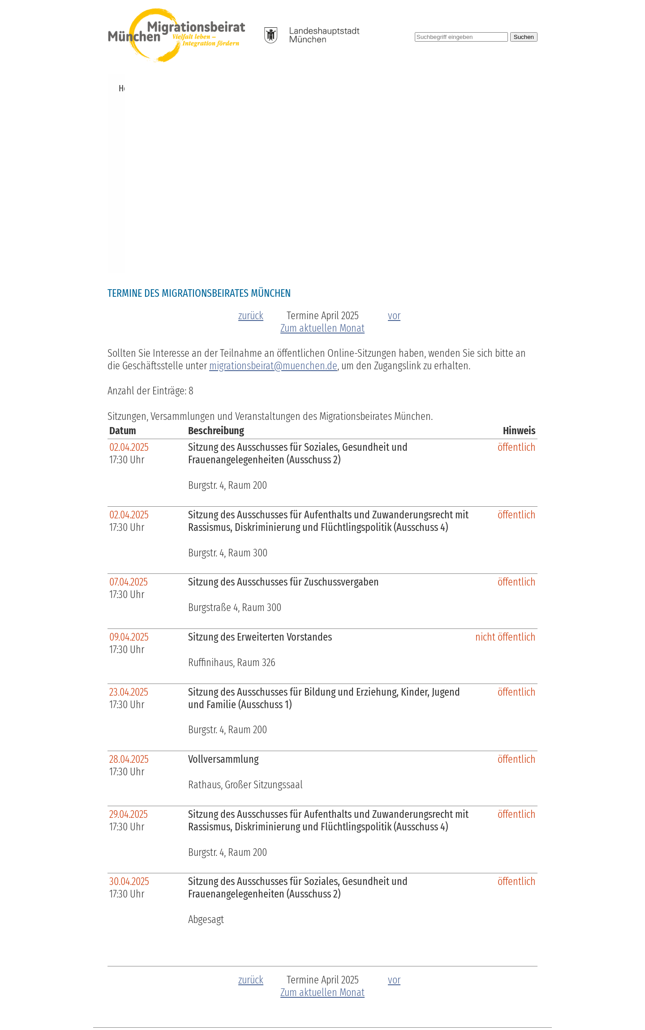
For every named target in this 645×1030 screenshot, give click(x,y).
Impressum (437, 999)
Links (487, 88)
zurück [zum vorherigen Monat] (250, 138)
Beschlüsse (314, 88)
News (151, 88)
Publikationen (367, 88)
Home (122, 88)
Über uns (185, 88)
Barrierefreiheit (387, 999)
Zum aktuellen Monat (322, 151)
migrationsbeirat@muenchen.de (273, 188)
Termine (224, 88)
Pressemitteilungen (435, 88)
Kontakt (519, 88)
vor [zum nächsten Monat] (394, 138)
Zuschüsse (266, 88)
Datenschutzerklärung (501, 999)
